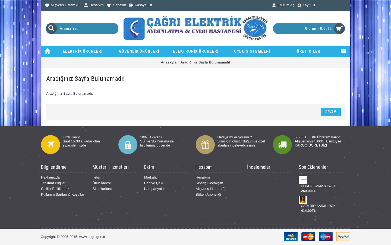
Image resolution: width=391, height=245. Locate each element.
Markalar (151, 177)
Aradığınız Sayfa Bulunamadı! (205, 62)
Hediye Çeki (153, 183)
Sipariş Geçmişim (209, 183)
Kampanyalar (154, 189)
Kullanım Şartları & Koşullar (62, 194)
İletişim (98, 177)
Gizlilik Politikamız (55, 189)
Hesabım (202, 177)
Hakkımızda (50, 177)
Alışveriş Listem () (210, 189)
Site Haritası (102, 189)
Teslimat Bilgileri (53, 183)
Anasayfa (168, 62)
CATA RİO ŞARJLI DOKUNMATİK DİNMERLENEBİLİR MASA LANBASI (320, 206)
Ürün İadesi (102, 183)
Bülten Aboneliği (208, 194)
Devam (330, 112)
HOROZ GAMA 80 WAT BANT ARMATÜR (320, 186)
